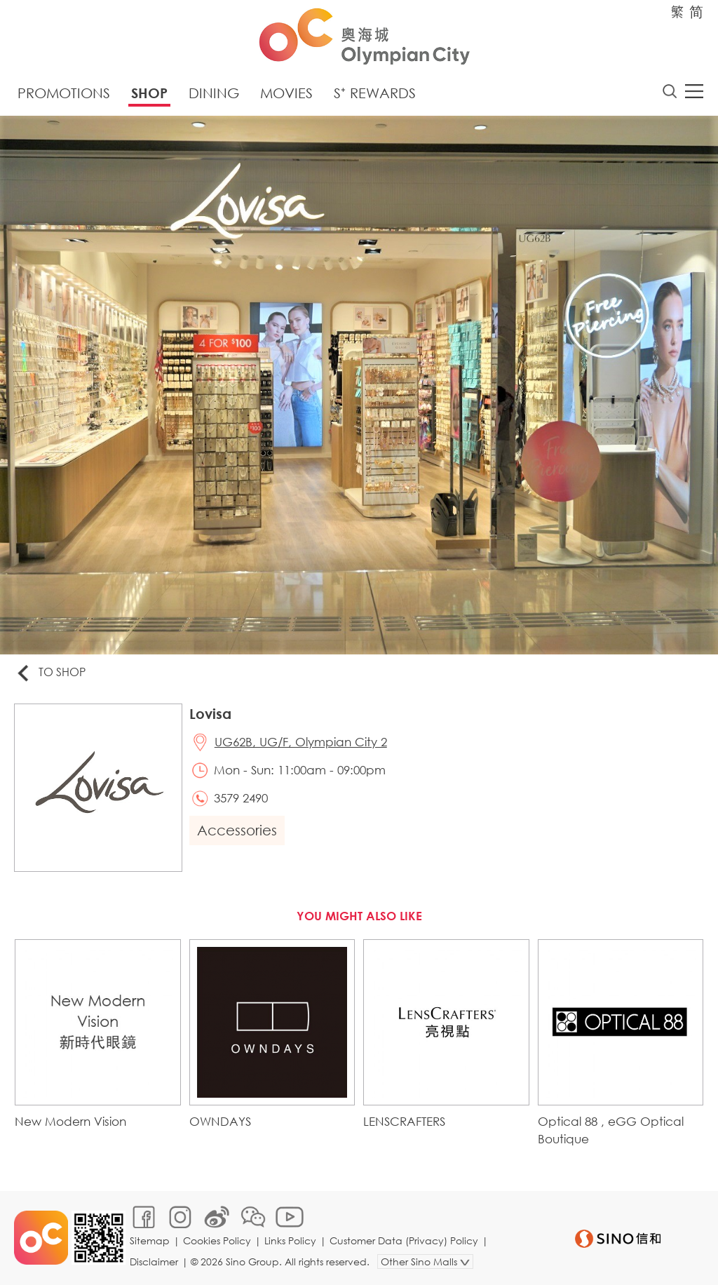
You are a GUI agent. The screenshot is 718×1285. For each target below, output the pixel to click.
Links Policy (290, 1240)
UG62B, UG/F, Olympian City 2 (301, 741)
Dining (214, 93)
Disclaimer (154, 1261)
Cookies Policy (217, 1240)
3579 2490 (241, 797)
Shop (149, 93)
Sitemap (150, 1240)
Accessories (237, 830)
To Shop (50, 673)
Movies (286, 93)
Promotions (64, 93)
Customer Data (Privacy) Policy (404, 1240)
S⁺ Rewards (375, 93)
